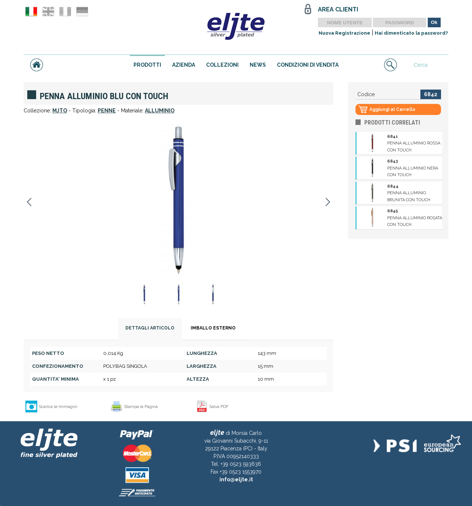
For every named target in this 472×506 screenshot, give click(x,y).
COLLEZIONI (222, 65)
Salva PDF (219, 406)
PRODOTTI (147, 65)
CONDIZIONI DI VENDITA (308, 65)
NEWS (258, 65)
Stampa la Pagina (141, 406)
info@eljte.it (236, 479)
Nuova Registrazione (344, 33)
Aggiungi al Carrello (392, 109)
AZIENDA (183, 65)
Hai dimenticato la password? (411, 33)
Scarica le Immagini (58, 406)
